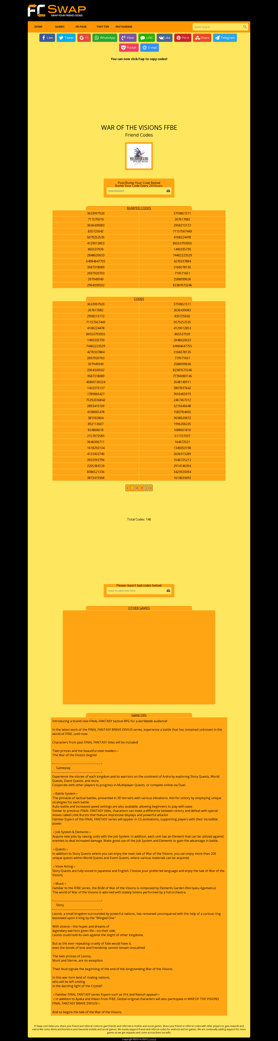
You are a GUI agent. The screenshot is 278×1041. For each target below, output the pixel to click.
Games (59, 27)
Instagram (124, 27)
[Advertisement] (139, 94)
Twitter (102, 27)
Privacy (151, 1039)
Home (38, 27)
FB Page (80, 27)
